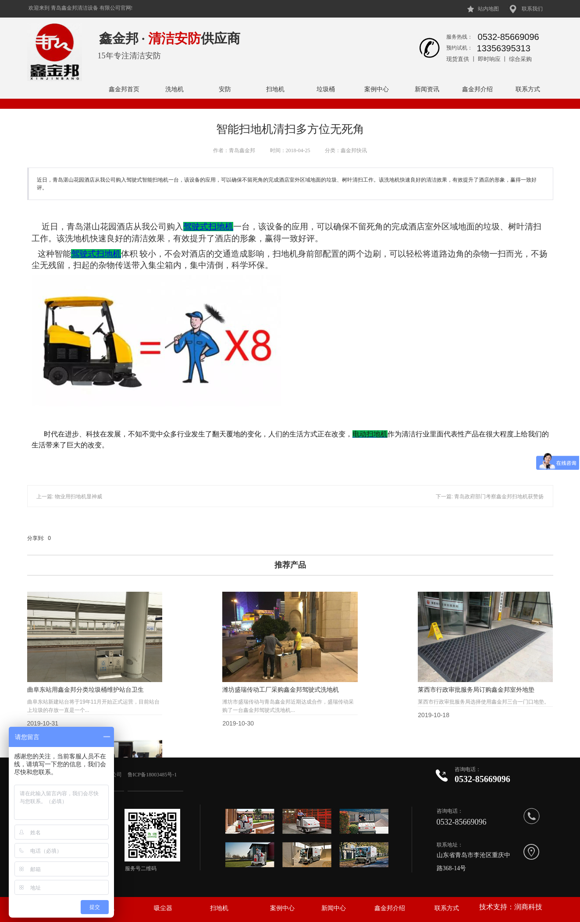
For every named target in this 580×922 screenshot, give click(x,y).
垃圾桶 (326, 89)
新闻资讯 (427, 89)
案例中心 (376, 89)
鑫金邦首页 (124, 89)
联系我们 (532, 9)
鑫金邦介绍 (477, 89)
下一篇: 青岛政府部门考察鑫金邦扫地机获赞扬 (490, 496)
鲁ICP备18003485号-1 (153, 775)
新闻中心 (333, 908)
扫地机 (275, 89)
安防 (225, 89)
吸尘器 (163, 908)
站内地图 (488, 9)
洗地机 (174, 89)
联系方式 (528, 89)
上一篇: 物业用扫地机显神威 (69, 496)
